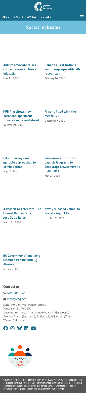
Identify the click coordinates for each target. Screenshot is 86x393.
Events (19, 16)
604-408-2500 (16, 293)
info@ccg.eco (17, 299)
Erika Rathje (58, 388)
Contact (32, 16)
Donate (46, 16)
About (6, 16)
